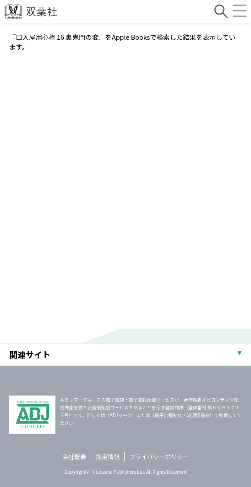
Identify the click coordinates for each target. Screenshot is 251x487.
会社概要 (74, 456)
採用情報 (108, 456)
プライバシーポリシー (159, 456)
